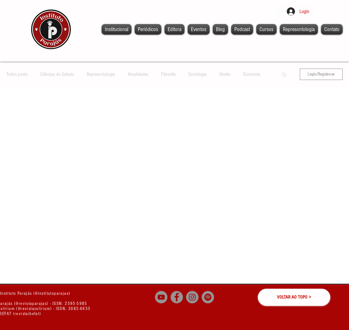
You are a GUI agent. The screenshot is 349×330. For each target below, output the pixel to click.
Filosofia (168, 74)
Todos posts (17, 74)
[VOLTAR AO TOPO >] (294, 297)
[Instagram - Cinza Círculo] (192, 297)
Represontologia (101, 74)
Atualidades (138, 74)
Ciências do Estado (57, 74)
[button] (284, 75)
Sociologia (197, 74)
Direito (225, 74)
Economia (251, 74)
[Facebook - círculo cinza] (177, 297)
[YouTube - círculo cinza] (161, 297)
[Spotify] (208, 297)
